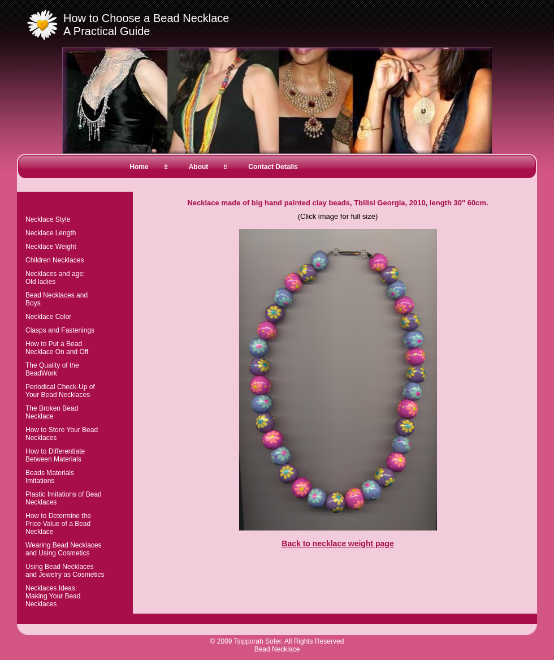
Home (138, 167)
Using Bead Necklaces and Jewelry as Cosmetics (64, 571)
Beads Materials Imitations (49, 477)
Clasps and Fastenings (59, 330)
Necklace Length (50, 233)
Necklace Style (47, 219)
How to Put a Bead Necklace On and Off (56, 348)
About (199, 167)
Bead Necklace (277, 649)
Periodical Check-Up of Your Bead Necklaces (60, 391)
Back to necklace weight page (337, 543)
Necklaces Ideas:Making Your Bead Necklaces (52, 596)
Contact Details (272, 167)
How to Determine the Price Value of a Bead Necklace (58, 524)
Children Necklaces (54, 260)
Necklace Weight (50, 247)
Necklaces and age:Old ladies (55, 278)
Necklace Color (48, 317)
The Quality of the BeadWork (52, 369)
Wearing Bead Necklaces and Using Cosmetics (63, 549)
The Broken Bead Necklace (51, 412)
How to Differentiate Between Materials (55, 455)
